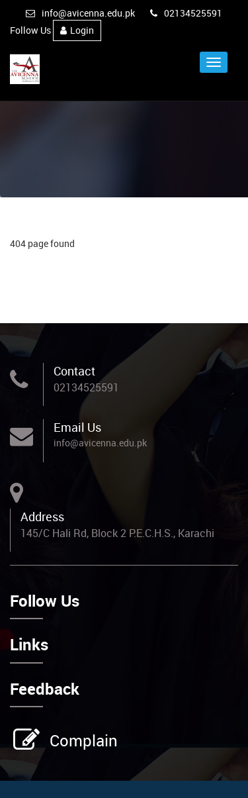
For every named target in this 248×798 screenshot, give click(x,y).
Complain (82, 740)
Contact (74, 371)
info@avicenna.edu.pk (80, 13)
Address (42, 516)
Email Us (77, 427)
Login (77, 30)
